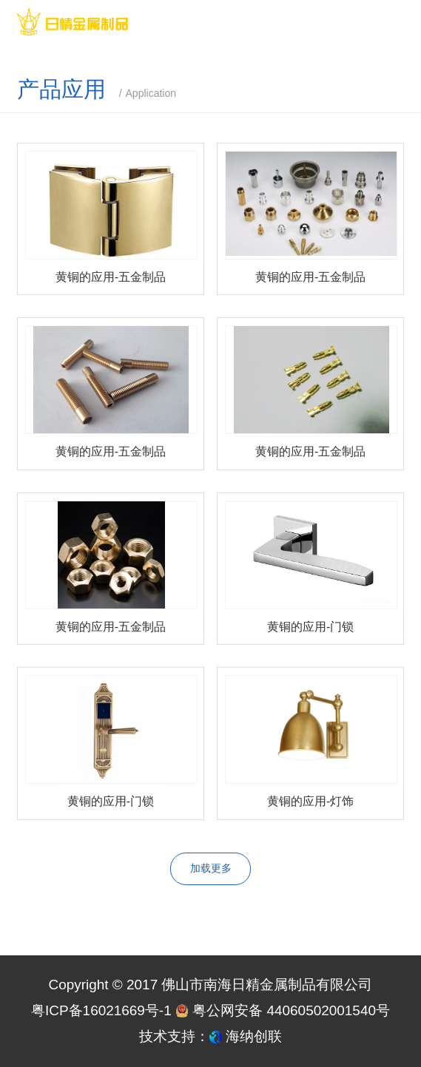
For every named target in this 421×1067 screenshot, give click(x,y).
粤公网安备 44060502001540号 (282, 1010)
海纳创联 (254, 1036)
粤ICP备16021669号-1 (101, 1010)
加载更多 (211, 868)
